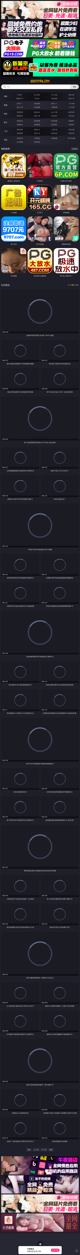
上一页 (36, 1150)
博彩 (5, 96)
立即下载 (55, 1250)
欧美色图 (54, 121)
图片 (5, 122)
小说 (5, 131)
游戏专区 (71, 95)
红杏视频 (20, 142)
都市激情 (20, 129)
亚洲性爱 (20, 112)
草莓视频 (54, 138)
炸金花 (37, 98)
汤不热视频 (71, 138)
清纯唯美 (37, 125)
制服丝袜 (20, 116)
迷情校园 (20, 133)
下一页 (44, 1150)
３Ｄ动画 (71, 103)
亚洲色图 (37, 121)
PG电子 (19, 95)
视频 (5, 105)
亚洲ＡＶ (20, 103)
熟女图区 (54, 125)
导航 (5, 140)
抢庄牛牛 (71, 98)
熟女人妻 (20, 107)
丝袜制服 (37, 107)
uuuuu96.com (40, 81)
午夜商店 (37, 138)
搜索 (74, 87)
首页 (29, 1150)
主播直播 (54, 107)
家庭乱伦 (37, 129)
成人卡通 (54, 112)
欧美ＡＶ (54, 103)
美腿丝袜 (20, 125)
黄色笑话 (54, 133)
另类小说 (37, 133)
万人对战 (54, 95)
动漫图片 (71, 121)
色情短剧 (37, 142)
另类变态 (71, 116)
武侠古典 (71, 129)
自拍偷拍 (37, 103)
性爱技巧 (71, 133)
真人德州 (37, 95)
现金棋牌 (54, 98)
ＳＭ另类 (71, 107)
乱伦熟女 (54, 116)
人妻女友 (54, 129)
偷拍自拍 (37, 112)
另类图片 (71, 125)
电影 (5, 114)
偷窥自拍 (20, 121)
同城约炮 (20, 138)
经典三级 (37, 116)
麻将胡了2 (19, 98)
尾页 (51, 1150)
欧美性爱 (71, 112)
